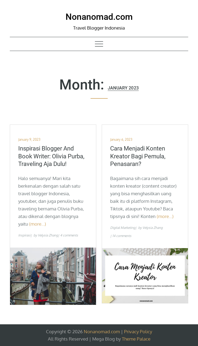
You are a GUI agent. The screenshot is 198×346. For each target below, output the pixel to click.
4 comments (69, 235)
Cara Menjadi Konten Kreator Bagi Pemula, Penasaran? (137, 156)
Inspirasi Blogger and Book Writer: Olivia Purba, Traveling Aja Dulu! (51, 156)
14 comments (121, 236)
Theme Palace (136, 339)
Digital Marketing (122, 228)
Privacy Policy (138, 331)
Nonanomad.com (99, 17)
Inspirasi (24, 235)
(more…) (37, 224)
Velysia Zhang (48, 235)
